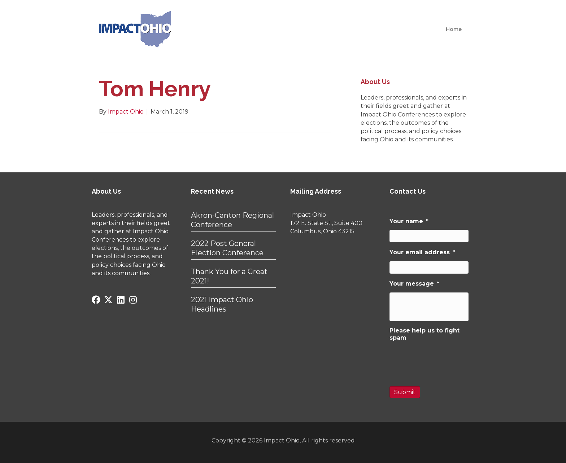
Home (454, 29)
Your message (414, 283)
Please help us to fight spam (424, 334)
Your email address (422, 252)
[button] (96, 299)
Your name (408, 221)
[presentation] (444, 361)
